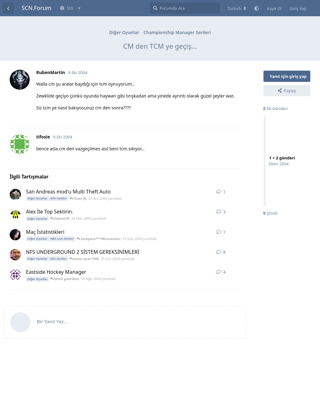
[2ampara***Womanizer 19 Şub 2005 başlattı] (15, 234)
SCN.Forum (36, 8)
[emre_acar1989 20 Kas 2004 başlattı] (15, 254)
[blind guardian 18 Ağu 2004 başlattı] (15, 274)
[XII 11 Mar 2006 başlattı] (15, 214)
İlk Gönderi (275, 108)
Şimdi (270, 213)
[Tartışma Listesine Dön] (8, 8)
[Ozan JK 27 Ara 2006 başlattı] (15, 194)
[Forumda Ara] (185, 8)
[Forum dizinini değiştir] (236, 8)
